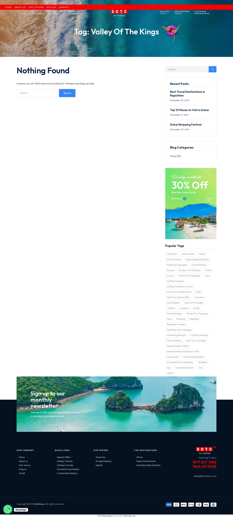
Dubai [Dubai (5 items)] (202, 254)
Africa (139, 457)
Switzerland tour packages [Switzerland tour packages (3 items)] (180, 362)
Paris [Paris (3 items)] (169, 319)
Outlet (22, 473)
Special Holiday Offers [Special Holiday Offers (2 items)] (178, 346)
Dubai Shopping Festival (185, 124)
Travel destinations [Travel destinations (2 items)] (184, 367)
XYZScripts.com (129, 516)
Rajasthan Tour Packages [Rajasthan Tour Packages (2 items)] (179, 329)
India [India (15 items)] (198, 292)
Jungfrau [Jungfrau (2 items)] (184, 308)
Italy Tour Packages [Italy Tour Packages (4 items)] (194, 302)
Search (67, 93)
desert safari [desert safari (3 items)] (188, 254)
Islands (99, 465)
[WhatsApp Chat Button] (7, 509)
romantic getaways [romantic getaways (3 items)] (176, 335)
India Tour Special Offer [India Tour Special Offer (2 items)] (178, 297)
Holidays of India (65, 465)
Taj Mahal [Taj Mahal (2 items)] (202, 362)
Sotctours (40, 504)
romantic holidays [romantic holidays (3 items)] (199, 335)
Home (22, 457)
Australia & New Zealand (148, 465)
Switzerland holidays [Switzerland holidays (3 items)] (193, 356)
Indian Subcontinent (146, 461)
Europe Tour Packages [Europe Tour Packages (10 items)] (190, 270)
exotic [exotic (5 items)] (208, 270)
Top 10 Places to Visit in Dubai (189, 110)
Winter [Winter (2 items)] (170, 373)
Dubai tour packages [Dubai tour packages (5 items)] (177, 264)
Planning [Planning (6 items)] (181, 319)
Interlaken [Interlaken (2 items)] (199, 297)
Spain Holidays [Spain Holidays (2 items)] (174, 340)
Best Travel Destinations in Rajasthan (187, 93)
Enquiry (22, 469)
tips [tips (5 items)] (169, 367)
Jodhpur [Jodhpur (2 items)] (171, 308)
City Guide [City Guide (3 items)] (172, 254)
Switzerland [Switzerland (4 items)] (173, 356)
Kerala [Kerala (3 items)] (196, 308)
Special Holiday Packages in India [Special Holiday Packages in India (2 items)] (183, 351)
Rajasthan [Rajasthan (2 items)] (194, 319)
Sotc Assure (24, 465)
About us (23, 461)
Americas (100, 457)
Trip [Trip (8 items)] (201, 367)
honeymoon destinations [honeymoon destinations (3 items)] (179, 292)
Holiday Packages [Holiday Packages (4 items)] (175, 281)
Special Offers (64, 457)
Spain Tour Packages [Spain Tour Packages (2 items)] (196, 340)
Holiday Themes (65, 461)
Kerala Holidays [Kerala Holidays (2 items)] (174, 313)
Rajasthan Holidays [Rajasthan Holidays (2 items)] (176, 324)
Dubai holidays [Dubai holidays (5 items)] (174, 259)
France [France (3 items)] (170, 275)
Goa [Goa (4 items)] (207, 275)
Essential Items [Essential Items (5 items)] (199, 264)
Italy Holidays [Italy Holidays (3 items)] (173, 302)
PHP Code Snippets (105, 516)
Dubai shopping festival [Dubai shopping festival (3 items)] (197, 259)
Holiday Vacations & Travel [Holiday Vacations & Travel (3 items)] (180, 286)
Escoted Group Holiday (68, 469)
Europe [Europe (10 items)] (170, 270)
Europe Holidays (103, 461)
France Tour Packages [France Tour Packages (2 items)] (189, 275)
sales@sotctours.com (205, 476)
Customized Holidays (67, 473)
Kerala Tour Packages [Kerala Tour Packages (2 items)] (197, 313)
